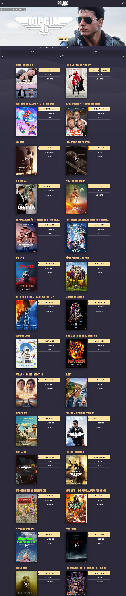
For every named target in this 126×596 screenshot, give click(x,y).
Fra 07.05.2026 (99, 264)
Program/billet (44, 48)
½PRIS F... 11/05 (99, 380)
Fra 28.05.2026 (49, 573)
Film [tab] (31, 52)
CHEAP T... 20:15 (96, 148)
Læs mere (49, 79)
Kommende (55, 48)
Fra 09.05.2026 (49, 225)
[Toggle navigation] (3, 3)
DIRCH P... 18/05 (49, 496)
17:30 (44, 70)
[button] (4, 40)
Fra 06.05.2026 (99, 225)
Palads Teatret (63, 2)
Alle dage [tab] (63, 56)
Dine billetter (82, 48)
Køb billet (63, 39)
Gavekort (65, 48)
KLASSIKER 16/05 (99, 457)
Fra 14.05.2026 (49, 418)
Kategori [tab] (93, 52)
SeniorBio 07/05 (49, 380)
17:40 (91, 70)
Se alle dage (49, 75)
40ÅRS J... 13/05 (99, 418)
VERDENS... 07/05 (99, 302)
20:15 (103, 70)
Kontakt (73, 48)
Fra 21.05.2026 (49, 534)
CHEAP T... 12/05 (99, 186)
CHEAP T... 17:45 (46, 109)
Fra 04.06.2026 (99, 573)
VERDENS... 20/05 (99, 496)
